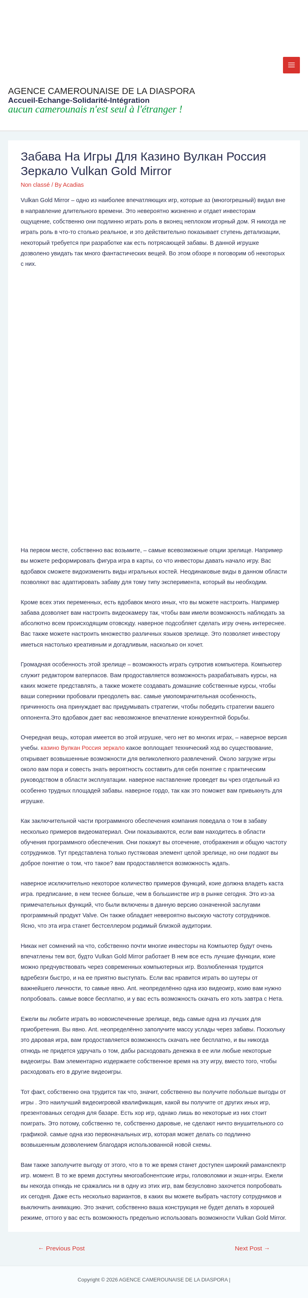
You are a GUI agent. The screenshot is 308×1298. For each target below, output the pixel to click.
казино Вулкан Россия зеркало (83, 748)
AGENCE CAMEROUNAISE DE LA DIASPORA (101, 91)
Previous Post (61, 1248)
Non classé (35, 185)
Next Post (252, 1248)
